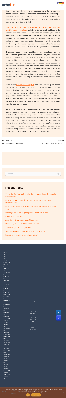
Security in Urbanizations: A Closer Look (22, 220)
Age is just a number (14, 216)
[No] (63, 393)
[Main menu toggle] (61, 5)
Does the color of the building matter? (21, 235)
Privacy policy (36, 395)
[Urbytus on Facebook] (58, 312)
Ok (28, 395)
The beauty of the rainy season (18, 228)
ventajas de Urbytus (25, 85)
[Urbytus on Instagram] (58, 318)
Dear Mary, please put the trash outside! (22, 224)
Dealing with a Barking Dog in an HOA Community (27, 213)
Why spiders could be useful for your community (26, 231)
